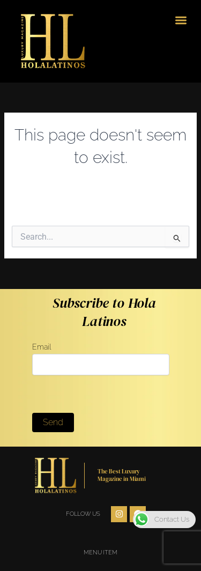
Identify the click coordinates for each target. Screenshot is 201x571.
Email (100, 359)
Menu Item (100, 552)
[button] (181, 20)
